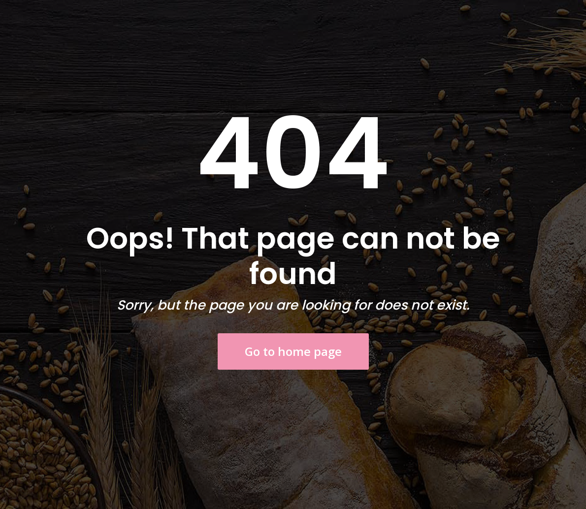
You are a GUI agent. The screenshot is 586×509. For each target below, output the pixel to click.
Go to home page (293, 351)
